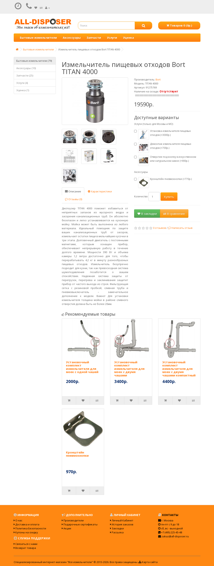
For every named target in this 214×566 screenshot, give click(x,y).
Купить (169, 197)
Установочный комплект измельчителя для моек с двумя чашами (129, 368)
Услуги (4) (22, 83)
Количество (141, 196)
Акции (66, 528)
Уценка (128, 37)
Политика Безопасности (30, 528)
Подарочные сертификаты (80, 524)
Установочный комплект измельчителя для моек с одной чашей (82, 367)
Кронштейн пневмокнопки (77, 454)
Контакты (168, 515)
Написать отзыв (180, 228)
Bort (158, 79)
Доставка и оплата (26, 524)
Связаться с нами (25, 544)
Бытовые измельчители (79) (34, 61)
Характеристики (100, 191)
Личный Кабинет (121, 520)
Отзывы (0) (73, 199)
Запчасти (94, 37)
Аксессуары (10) (26, 68)
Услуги (112, 37)
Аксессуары (72, 37)
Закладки (117, 528)
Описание (73, 191)
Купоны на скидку (26, 532)
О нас (18, 520)
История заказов (121, 524)
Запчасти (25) (24, 75)
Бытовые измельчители (38, 37)
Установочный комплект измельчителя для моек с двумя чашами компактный (179, 368)
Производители (73, 520)
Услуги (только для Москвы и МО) (153, 124)
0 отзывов (159, 228)
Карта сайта (148, 562)
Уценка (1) (22, 90)
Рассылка (117, 532)
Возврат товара (25, 548)
